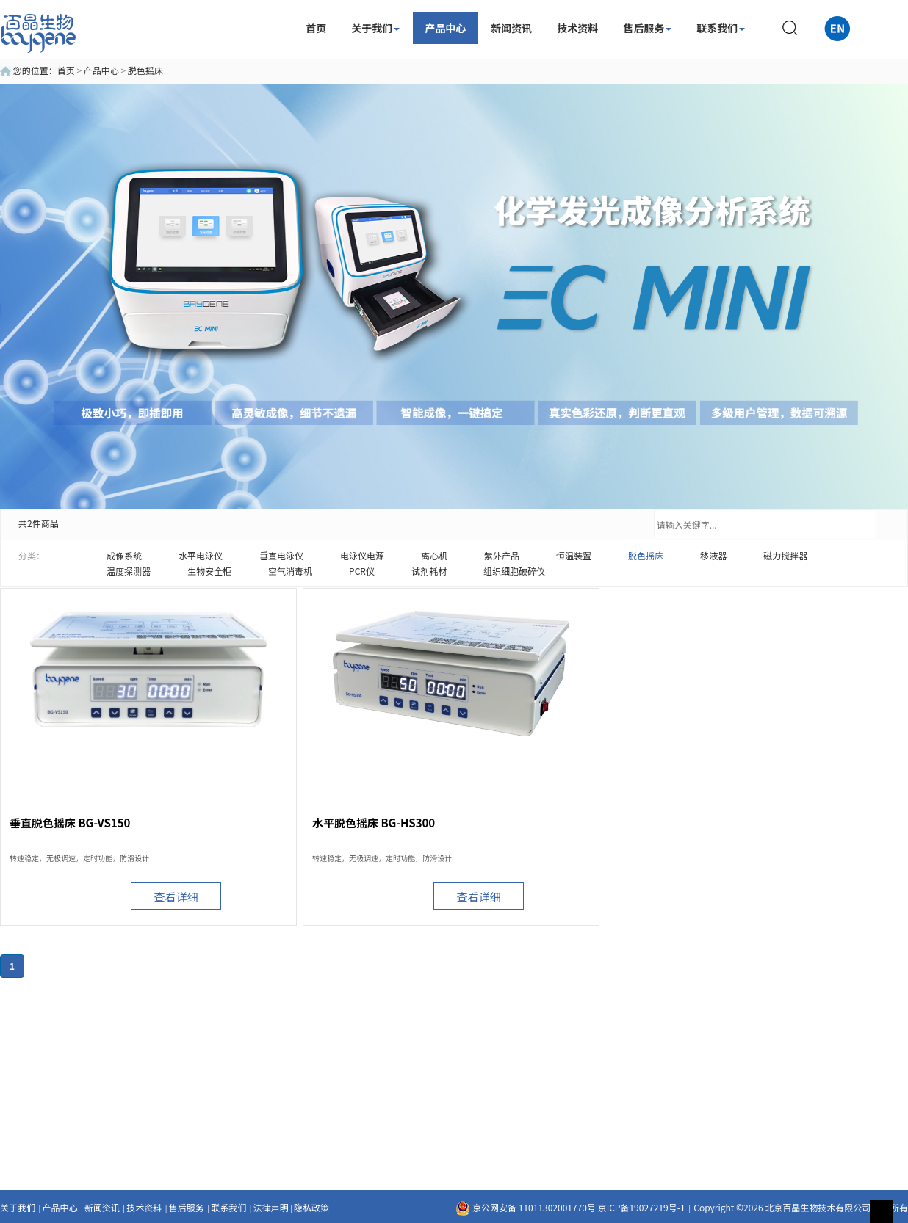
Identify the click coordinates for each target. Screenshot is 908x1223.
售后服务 (647, 28)
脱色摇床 (145, 70)
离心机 (434, 555)
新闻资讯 (511, 28)
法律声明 (271, 1207)
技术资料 (577, 28)
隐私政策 (311, 1207)
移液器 (713, 555)
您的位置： (28, 70)
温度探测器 (129, 571)
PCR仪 (362, 571)
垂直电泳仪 (281, 555)
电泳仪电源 (362, 555)
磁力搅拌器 (785, 555)
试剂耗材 (429, 571)
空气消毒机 (290, 571)
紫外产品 (501, 555)
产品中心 (445, 28)
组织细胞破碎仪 (514, 571)
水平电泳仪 (201, 555)
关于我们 (375, 28)
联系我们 (720, 28)
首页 (316, 28)
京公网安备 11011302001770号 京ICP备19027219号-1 (570, 1207)
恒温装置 (573, 555)
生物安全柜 (209, 571)
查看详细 (176, 896)
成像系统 (124, 555)
